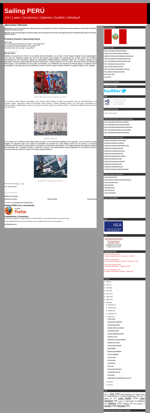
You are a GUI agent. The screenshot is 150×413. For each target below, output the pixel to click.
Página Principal (52, 199)
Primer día (111, 366)
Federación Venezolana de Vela (113, 166)
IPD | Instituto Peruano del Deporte (114, 71)
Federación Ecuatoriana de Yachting (114, 156)
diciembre (111, 305)
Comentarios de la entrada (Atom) (23, 202)
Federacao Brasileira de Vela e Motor (115, 140)
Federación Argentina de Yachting (114, 143)
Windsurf (121, 406)
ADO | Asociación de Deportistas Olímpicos (116, 69)
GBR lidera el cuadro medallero (117, 339)
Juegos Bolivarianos (126, 394)
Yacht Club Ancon (109, 190)
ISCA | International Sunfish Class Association (117, 130)
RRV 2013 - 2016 (109, 74)
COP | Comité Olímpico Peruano (113, 66)
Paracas (126, 403)
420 (105, 394)
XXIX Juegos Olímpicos (114, 369)
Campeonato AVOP (113, 330)
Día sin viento (112, 360)
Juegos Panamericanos (129, 396)
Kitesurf (141, 396)
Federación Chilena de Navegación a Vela (116, 145)
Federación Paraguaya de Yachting (114, 161)
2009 (108, 299)
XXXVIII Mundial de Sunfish (116, 333)
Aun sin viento (112, 357)
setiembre (111, 313)
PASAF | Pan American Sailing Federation (116, 53)
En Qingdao (111, 375)
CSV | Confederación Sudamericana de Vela (117, 61)
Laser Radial (124, 398)
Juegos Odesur (140, 394)
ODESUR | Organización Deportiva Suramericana (118, 56)
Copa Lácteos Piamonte (115, 345)
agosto (110, 316)
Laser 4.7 (108, 398)
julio (109, 382)
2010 (108, 296)
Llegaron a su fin (112, 336)
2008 (108, 302)
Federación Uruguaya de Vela (113, 164)
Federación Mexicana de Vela (113, 158)
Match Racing (130, 401)
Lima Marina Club (109, 187)
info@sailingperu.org (11, 224)
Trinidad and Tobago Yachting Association (116, 169)
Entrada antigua (92, 199)
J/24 (112, 394)
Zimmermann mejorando (115, 322)
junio (109, 385)
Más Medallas (112, 348)
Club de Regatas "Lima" (111, 182)
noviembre (111, 308)
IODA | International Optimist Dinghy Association (118, 127)
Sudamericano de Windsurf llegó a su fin (119, 378)
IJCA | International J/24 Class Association (116, 122)
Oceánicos (141, 401)
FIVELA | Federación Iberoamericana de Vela (117, 58)
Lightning (120, 401)
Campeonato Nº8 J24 (114, 372)
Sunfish (107, 406)
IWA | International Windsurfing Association (116, 132)
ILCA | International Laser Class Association (117, 124)
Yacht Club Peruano (110, 193)
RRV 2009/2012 (138, 403)
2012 (108, 290)
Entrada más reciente (11, 199)
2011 (108, 293)
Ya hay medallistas (113, 354)
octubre (110, 310)
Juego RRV (107, 77)
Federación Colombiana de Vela (113, 148)
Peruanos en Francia (114, 342)
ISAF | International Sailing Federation (115, 51)
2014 (108, 285)
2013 (108, 288)
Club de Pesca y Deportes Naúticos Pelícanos (117, 179)
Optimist (112, 403)
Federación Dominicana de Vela (113, 153)
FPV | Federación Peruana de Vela (114, 64)
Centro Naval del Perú (110, 177)
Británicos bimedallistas (114, 351)
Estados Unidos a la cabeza (116, 328)
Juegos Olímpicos (12, 186)
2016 (108, 282)
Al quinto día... (112, 363)
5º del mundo (111, 319)
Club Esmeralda (109, 185)
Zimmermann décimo (114, 325)
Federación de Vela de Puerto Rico (114, 151)
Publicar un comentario (11, 196)
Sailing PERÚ (24, 10)
